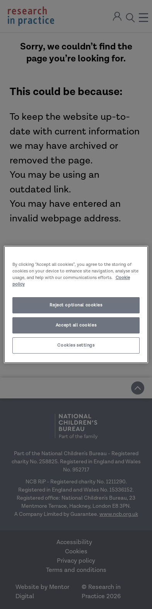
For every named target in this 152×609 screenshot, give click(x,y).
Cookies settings (75, 345)
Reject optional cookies (76, 305)
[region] (76, 304)
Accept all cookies (76, 325)
